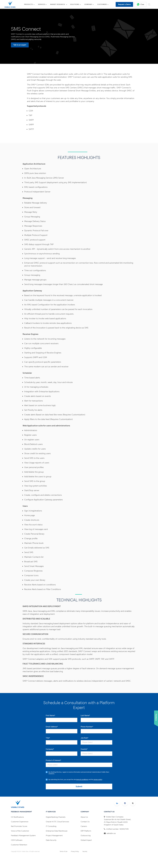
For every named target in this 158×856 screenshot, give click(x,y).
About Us (84, 817)
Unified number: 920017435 (117, 829)
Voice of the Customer (20, 831)
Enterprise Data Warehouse (56, 831)
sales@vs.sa (111, 833)
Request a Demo (124, 4)
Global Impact (86, 840)
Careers (84, 826)
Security (85, 851)
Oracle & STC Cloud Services (57, 822)
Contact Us (85, 822)
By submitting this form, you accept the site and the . (75, 779)
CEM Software (16, 840)
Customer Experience (19, 822)
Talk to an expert (19, 45)
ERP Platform (86, 831)
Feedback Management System (23, 835)
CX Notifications (17, 817)
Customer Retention (19, 845)
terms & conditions (82, 779)
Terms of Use (63, 851)
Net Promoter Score (19, 826)
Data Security (51, 840)
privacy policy (98, 779)
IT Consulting (51, 826)
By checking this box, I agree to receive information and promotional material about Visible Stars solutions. (78, 773)
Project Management (54, 835)
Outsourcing (86, 835)
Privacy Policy (75, 851)
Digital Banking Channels (55, 817)
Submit (79, 786)
